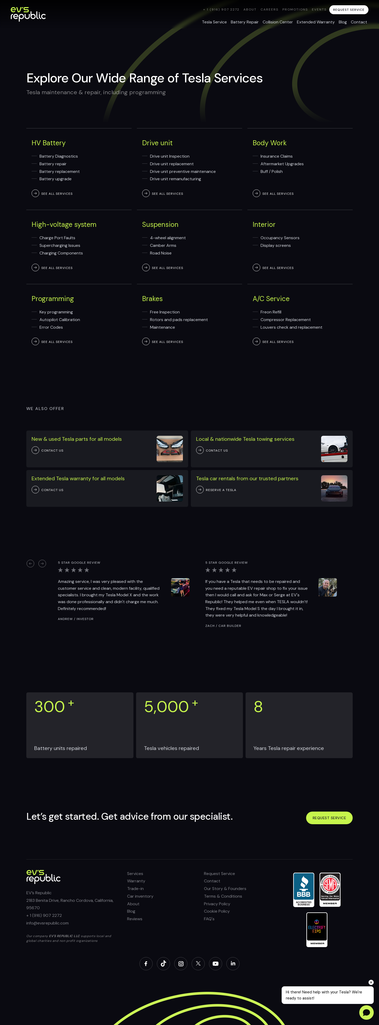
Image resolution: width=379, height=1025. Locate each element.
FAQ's (209, 919)
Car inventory (140, 896)
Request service (329, 818)
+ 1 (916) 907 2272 (221, 9)
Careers (269, 9)
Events (319, 9)
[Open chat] (366, 1012)
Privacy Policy (217, 904)
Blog (131, 911)
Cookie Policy (217, 911)
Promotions (295, 9)
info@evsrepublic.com (47, 923)
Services (135, 873)
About (250, 9)
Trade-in (135, 888)
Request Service (219, 873)
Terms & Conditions (223, 896)
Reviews (134, 919)
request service (349, 10)
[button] (30, 563)
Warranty (136, 881)
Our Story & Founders (225, 888)
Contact (212, 881)
